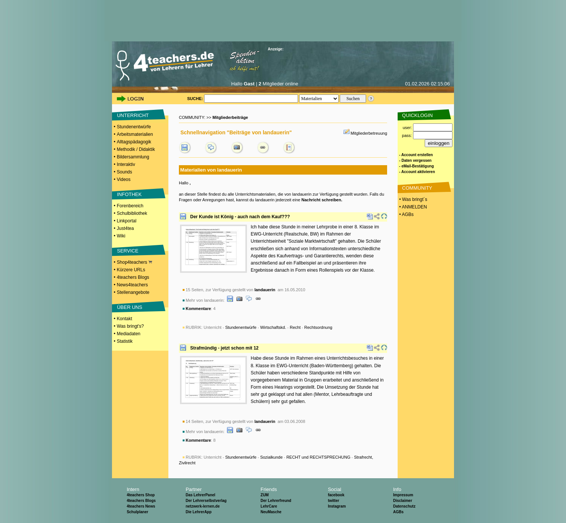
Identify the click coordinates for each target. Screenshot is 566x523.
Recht (295, 327)
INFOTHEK (129, 194)
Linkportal (126, 220)
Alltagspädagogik (134, 141)
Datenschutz (404, 506)
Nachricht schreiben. (321, 200)
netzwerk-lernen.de (203, 506)
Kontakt (124, 318)
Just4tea (125, 228)
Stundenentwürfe (134, 126)
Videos (123, 179)
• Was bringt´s (412, 199)
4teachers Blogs (133, 277)
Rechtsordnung (318, 327)
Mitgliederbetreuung (369, 133)
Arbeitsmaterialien (135, 134)
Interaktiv (126, 164)
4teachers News (141, 506)
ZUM (264, 495)
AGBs (398, 512)
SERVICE (127, 251)
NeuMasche (270, 512)
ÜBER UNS (129, 307)
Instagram (337, 506)
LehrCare (268, 506)
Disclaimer (402, 501)
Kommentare (198, 308)
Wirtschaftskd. (273, 327)
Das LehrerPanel (200, 495)
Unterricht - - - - (268, 327)
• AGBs (406, 214)
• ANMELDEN (412, 207)
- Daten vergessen (415, 160)
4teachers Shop (140, 495)
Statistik (125, 341)
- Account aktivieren (417, 172)
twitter (333, 501)
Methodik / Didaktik (136, 149)
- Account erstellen (416, 155)
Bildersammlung (133, 157)
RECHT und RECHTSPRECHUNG (318, 457)
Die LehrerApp (199, 512)
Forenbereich (130, 205)
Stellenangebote (133, 292)
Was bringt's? (130, 326)
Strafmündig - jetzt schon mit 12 (224, 348)
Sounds (124, 172)
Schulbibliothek (132, 213)
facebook (336, 495)
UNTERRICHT (133, 115)
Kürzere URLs (131, 269)
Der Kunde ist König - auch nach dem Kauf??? (240, 216)
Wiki (121, 236)
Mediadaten (129, 333)
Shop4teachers (134, 262)
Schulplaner (137, 512)
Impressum (403, 495)
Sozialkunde (271, 457)
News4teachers (132, 284)
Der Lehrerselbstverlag (206, 501)
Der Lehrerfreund (275, 501)
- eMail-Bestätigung (416, 166)
